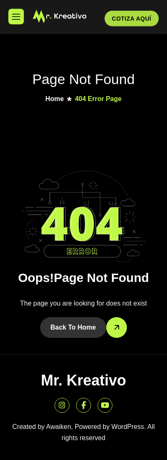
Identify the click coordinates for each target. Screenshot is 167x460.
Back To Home (73, 327)
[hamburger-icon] (16, 16)
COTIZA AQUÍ (131, 19)
